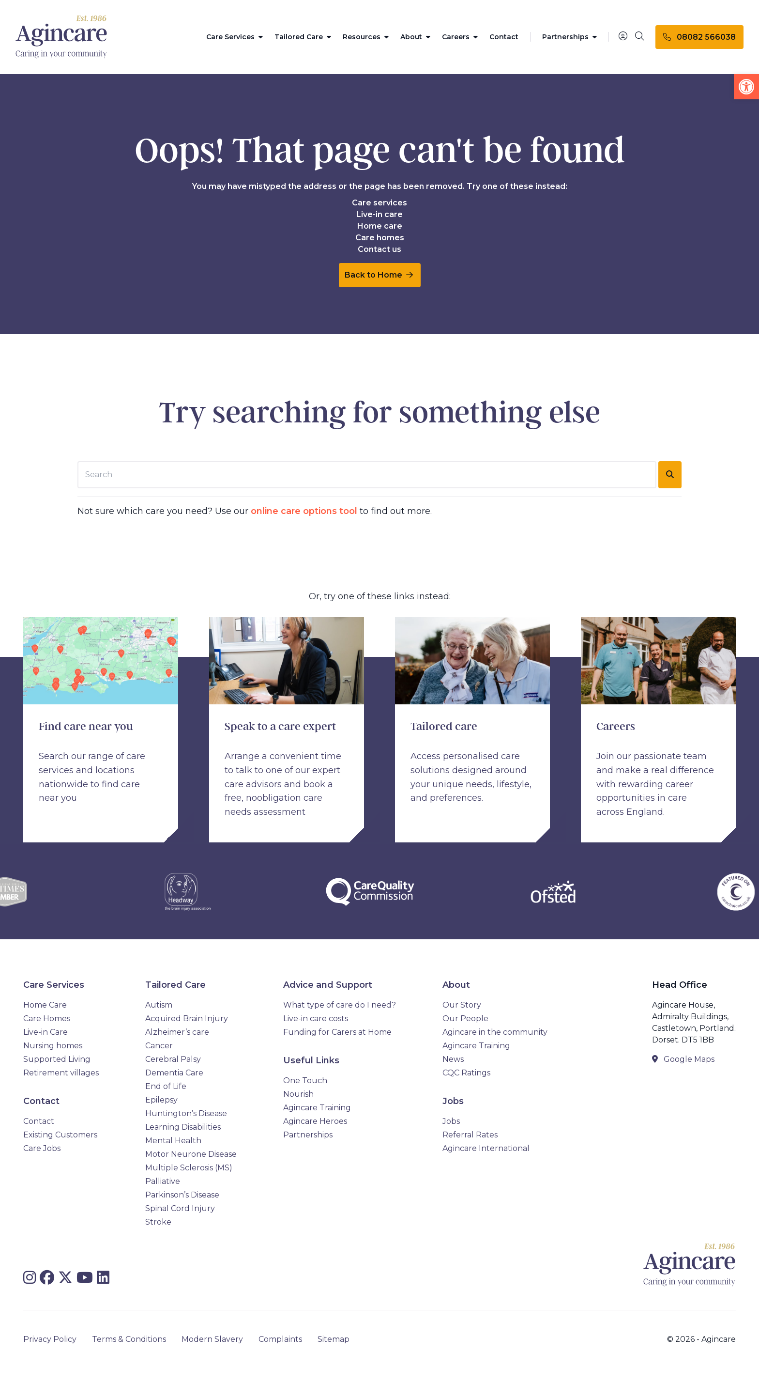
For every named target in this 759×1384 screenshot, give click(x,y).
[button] (746, 86)
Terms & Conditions (129, 1339)
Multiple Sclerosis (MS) (188, 1167)
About (415, 36)
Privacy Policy (49, 1339)
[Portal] (623, 36)
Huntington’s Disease (186, 1113)
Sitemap (333, 1339)
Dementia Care (174, 1072)
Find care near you (86, 726)
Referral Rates (470, 1134)
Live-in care (379, 214)
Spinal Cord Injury (180, 1208)
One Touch (305, 1080)
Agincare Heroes (315, 1121)
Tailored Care (302, 36)
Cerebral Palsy (173, 1059)
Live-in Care (45, 1032)
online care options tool (304, 511)
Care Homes (46, 1018)
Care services (379, 202)
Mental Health (173, 1140)
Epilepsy (161, 1099)
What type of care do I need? (339, 1005)
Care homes (379, 237)
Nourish (298, 1094)
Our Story (461, 1005)
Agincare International (486, 1148)
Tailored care (443, 726)
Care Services (234, 36)
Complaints (280, 1339)
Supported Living (57, 1059)
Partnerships (569, 36)
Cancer (159, 1045)
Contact (503, 36)
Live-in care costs (315, 1018)
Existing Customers (60, 1134)
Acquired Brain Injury (186, 1018)
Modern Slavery (212, 1339)
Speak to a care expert (280, 726)
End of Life (165, 1086)
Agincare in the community (494, 1032)
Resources (366, 36)
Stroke (158, 1222)
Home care (379, 226)
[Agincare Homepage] (61, 37)
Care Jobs (42, 1148)
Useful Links (311, 1060)
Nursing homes (52, 1045)
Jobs (453, 1101)
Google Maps (683, 1059)
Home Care (45, 1005)
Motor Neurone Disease (191, 1154)
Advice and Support (327, 985)
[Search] (639, 37)
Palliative (162, 1181)
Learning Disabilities (183, 1127)
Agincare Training (317, 1107)
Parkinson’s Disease (182, 1194)
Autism (158, 1005)
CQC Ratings (466, 1072)
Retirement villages (61, 1072)
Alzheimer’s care (177, 1032)
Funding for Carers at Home (337, 1032)
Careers (460, 36)
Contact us (379, 249)
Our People (465, 1018)
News (453, 1059)
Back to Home (379, 275)
